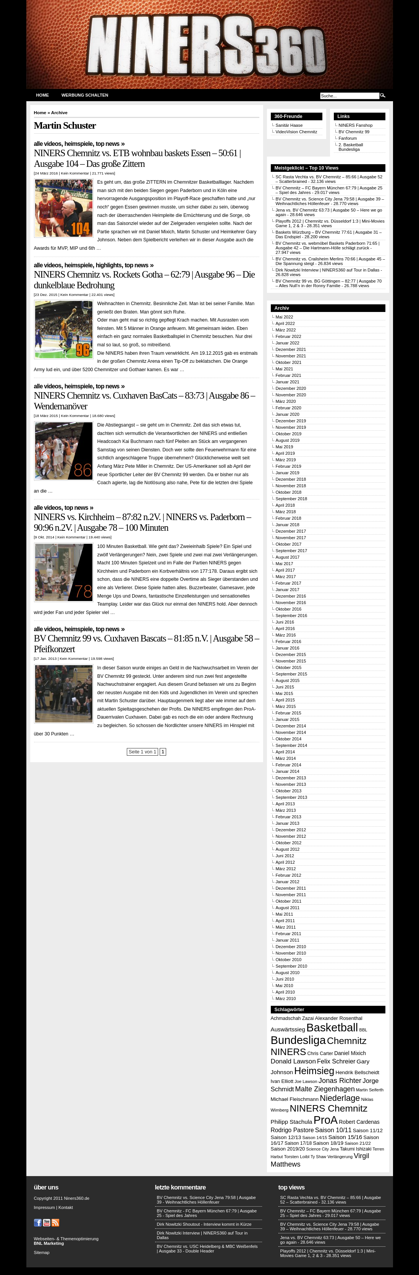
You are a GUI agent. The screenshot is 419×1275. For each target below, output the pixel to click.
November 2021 (291, 356)
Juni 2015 (285, 687)
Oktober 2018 (289, 492)
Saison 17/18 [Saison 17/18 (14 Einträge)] (298, 1143)
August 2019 (288, 440)
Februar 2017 (288, 583)
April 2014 (285, 752)
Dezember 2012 (291, 829)
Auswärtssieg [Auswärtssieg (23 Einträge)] (288, 1029)
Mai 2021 (284, 369)
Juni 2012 (285, 855)
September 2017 (291, 550)
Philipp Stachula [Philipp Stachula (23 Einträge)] (291, 1121)
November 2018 (291, 485)
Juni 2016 (285, 622)
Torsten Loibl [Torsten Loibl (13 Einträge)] (296, 1156)
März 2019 (286, 459)
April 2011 (285, 920)
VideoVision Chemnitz (296, 131)
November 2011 (291, 894)
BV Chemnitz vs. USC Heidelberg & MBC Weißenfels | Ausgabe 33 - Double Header (207, 1248)
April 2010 (285, 992)
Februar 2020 (288, 408)
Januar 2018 (287, 524)
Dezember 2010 (291, 946)
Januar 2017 (287, 589)
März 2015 (286, 706)
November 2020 (291, 395)
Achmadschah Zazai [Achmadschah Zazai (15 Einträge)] (292, 1018)
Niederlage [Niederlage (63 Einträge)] (340, 1098)
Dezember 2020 (291, 388)
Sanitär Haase (289, 125)
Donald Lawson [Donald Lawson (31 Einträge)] (293, 1061)
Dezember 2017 (291, 531)
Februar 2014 (288, 765)
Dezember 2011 (291, 888)
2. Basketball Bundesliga (351, 147)
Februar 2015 (288, 713)
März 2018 (286, 511)
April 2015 (285, 700)
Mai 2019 (284, 446)
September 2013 (291, 797)
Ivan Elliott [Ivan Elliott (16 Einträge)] (282, 1081)
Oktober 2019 (289, 433)
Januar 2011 (287, 940)
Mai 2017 (284, 563)
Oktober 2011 (289, 901)
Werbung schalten (84, 95)
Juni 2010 (285, 979)
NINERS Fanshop (356, 125)
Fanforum (348, 138)
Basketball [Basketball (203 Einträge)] (332, 1027)
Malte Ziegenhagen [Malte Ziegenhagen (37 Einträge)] (325, 1089)
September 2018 (291, 498)
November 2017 (291, 537)
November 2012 (291, 836)
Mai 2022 (284, 317)
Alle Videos (47, 144)
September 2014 (291, 745)
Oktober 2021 (289, 362)
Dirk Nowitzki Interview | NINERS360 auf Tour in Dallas (328, 270)
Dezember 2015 (291, 654)
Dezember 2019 (291, 421)
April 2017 (285, 570)
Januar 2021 (287, 382)
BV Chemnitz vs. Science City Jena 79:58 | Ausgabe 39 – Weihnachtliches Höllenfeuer (329, 1226)
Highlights (108, 265)
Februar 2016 (288, 641)
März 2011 (286, 927)
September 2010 (291, 966)
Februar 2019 (288, 466)
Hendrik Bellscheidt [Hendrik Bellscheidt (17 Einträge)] (357, 1072)
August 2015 (288, 680)
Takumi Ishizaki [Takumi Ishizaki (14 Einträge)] (356, 1149)
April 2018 (285, 505)
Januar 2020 (287, 414)
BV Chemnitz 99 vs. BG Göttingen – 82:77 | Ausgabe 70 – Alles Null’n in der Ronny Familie (329, 283)
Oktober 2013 (289, 791)
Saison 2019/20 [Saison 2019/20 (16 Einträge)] (288, 1149)
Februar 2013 (288, 816)
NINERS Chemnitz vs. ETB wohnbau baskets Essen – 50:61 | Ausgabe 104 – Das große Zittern (137, 158)
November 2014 (291, 732)
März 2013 (286, 810)
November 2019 (291, 427)
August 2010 (288, 972)
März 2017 (286, 576)
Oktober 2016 (289, 609)
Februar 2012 (288, 875)
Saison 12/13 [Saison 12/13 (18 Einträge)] (286, 1137)
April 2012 (285, 862)
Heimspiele (78, 144)
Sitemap (42, 1252)
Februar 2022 (288, 336)
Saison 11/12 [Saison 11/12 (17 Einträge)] (368, 1130)
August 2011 (288, 907)
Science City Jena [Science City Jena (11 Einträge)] (322, 1149)
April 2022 (285, 323)
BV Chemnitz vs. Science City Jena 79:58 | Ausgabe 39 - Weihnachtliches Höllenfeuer (206, 1199)
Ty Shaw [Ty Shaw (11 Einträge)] (318, 1156)
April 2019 (285, 453)
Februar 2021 (288, 375)
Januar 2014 (287, 771)
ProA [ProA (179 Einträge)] (326, 1120)
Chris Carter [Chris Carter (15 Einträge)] (320, 1053)
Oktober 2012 (289, 842)
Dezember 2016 (291, 596)
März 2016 (286, 635)
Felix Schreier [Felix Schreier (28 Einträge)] (336, 1061)
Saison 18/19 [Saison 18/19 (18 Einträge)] (328, 1143)
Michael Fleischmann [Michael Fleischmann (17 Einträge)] (295, 1099)
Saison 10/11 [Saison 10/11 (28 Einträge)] (333, 1129)
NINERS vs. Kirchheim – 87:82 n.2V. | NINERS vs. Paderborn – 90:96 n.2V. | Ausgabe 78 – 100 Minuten (142, 522)
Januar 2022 (287, 343)
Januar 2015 (287, 719)
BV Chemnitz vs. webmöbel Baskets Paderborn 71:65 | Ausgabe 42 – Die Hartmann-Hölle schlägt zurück (328, 245)
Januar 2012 (287, 881)
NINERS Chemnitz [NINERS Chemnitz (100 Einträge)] (329, 1108)
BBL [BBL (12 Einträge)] (363, 1030)
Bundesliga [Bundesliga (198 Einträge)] (298, 1040)
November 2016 (291, 602)
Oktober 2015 (289, 667)
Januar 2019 (287, 472)
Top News (108, 144)
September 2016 (291, 615)
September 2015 (291, 674)
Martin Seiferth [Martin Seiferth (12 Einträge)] (369, 1090)
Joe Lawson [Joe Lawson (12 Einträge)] (305, 1081)
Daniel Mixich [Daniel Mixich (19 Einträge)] (350, 1053)
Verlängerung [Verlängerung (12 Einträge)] (340, 1156)
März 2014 (286, 758)
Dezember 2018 (291, 479)
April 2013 (285, 804)
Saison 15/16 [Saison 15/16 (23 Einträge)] (345, 1137)
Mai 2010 (284, 985)
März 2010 (286, 998)
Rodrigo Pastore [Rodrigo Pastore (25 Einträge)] (292, 1130)
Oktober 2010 (289, 959)
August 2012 (288, 849)
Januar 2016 (287, 648)
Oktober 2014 (289, 739)
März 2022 (286, 330)
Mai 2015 (284, 693)
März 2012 (286, 868)
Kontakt (65, 1207)
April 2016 (285, 628)
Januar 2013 (287, 823)
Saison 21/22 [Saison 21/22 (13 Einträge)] (357, 1143)
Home (42, 95)
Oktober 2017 (289, 544)
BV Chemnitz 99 (354, 131)
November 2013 (291, 784)
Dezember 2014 (291, 726)
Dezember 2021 (291, 349)
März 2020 (286, 401)
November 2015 (291, 661)
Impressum (44, 1207)
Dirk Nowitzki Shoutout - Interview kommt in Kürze (204, 1224)
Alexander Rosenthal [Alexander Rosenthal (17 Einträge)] (338, 1018)
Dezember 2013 (291, 778)
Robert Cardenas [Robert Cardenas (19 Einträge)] (359, 1122)
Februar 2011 (288, 933)
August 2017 (288, 557)
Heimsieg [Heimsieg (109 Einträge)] (314, 1070)
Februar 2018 (288, 518)
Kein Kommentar (75, 173)
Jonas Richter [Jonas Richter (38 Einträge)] (340, 1080)
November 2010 (291, 953)
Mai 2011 (284, 914)
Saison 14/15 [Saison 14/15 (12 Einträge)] (315, 1137)
